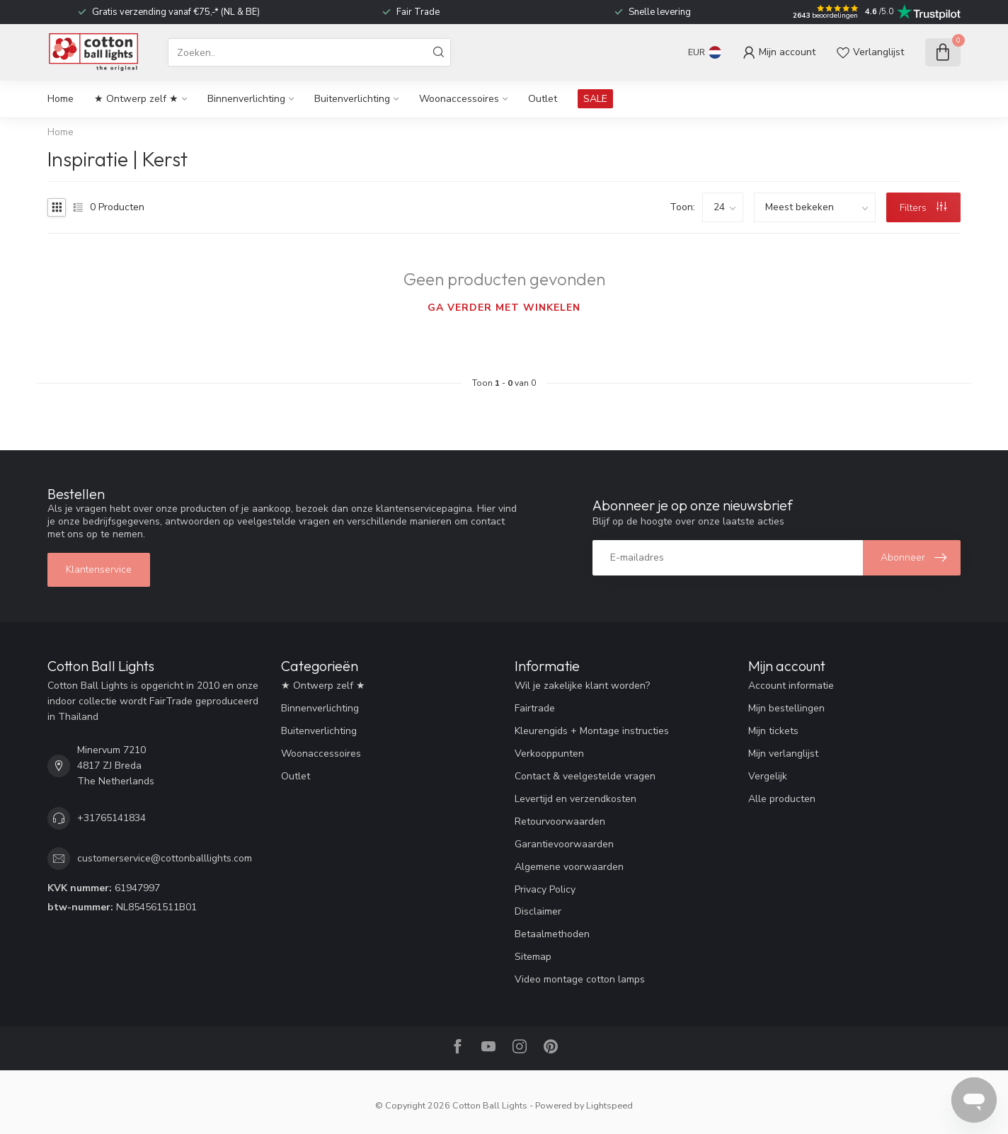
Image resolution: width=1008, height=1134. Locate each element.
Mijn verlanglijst (783, 753)
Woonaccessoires (459, 98)
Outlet (542, 98)
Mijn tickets (773, 731)
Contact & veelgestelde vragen (585, 776)
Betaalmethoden (552, 934)
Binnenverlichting (246, 98)
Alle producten (781, 799)
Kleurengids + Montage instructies (592, 731)
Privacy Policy (545, 889)
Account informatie (791, 685)
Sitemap (533, 956)
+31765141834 (111, 818)
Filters (923, 207)
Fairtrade (535, 708)
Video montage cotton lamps (580, 979)
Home (60, 98)
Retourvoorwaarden (560, 821)
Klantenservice (99, 569)
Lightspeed (609, 1105)
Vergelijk (767, 776)
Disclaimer (538, 911)
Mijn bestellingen (786, 708)
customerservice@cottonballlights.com (164, 858)
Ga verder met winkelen (504, 307)
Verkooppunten (549, 753)
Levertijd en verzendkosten (575, 799)
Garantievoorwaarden (564, 844)
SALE (595, 98)
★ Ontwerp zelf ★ (136, 98)
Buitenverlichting (352, 98)
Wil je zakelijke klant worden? (582, 685)
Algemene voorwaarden (569, 867)
